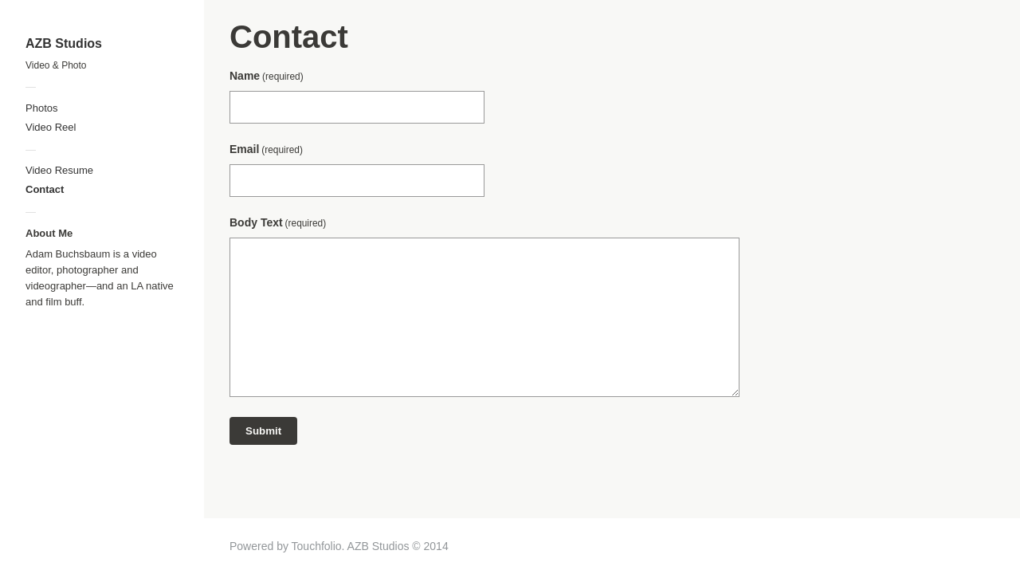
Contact (45, 189)
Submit (263, 431)
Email (266, 149)
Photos (41, 108)
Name (267, 75)
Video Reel (51, 127)
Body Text (278, 222)
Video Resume (59, 170)
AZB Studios (64, 43)
